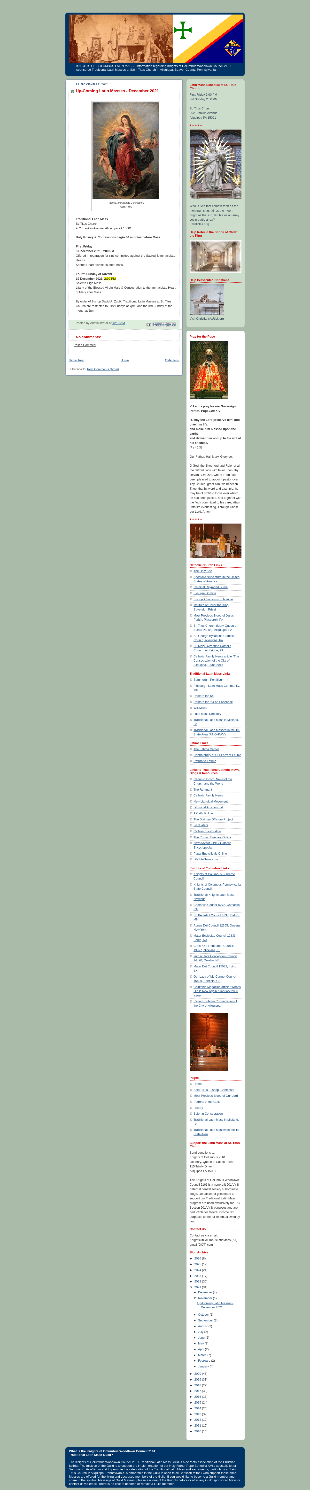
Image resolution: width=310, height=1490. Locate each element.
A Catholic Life (203, 813)
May (201, 1343)
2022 (198, 1281)
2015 (198, 1402)
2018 (198, 1385)
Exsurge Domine (205, 593)
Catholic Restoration (207, 831)
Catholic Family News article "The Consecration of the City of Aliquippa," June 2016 (216, 661)
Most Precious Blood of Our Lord (216, 1095)
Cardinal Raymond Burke (211, 587)
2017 (198, 1391)
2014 (198, 1408)
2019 (198, 1379)
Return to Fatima (205, 761)
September (206, 1320)
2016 (198, 1396)
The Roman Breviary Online (212, 837)
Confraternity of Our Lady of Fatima (217, 755)
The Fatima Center (206, 749)
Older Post (172, 360)
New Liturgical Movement (211, 801)
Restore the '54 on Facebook (213, 702)
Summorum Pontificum (209, 679)
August (203, 1326)
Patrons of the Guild (207, 1102)
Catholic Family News (208, 795)
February (204, 1360)
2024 (198, 1270)
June (202, 1337)
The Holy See (203, 571)
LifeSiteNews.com (206, 859)
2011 (198, 1425)
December (205, 1292)
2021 (198, 1287)
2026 (198, 1258)
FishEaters (201, 825)
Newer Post (76, 360)
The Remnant (203, 789)
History (198, 1108)
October (204, 1314)
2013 (198, 1414)
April (201, 1349)
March (203, 1355)
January (204, 1366)
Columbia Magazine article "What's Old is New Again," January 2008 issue (217, 991)
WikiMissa (200, 708)
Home (125, 360)
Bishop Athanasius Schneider (213, 599)
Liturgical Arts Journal (208, 807)
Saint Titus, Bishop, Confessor (214, 1090)
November (205, 1298)
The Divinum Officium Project (213, 819)
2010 (198, 1431)
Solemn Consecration (208, 1113)
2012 (198, 1419)
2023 (198, 1276)
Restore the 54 (204, 696)
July (201, 1332)
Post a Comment (85, 345)
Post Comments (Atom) (103, 369)
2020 (198, 1373)
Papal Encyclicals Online (210, 853)
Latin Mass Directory (207, 714)
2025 (198, 1264)
